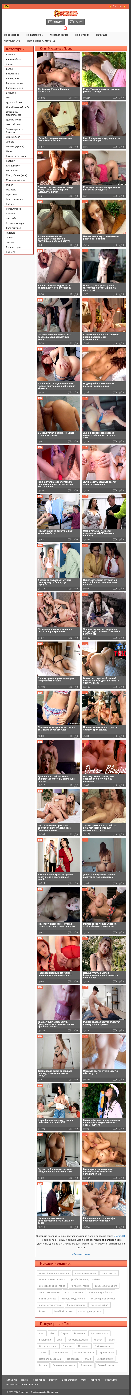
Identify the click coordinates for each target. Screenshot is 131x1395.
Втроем (43, 1365)
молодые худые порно (73, 1298)
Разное (10, 204)
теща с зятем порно (49, 1292)
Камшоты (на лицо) (16, 156)
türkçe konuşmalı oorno (100, 1292)
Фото (84, 1380)
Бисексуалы (12, 78)
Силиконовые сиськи (64, 1365)
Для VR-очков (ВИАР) (17, 107)
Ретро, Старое (13, 209)
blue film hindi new (63, 1311)
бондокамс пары (76, 1305)
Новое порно (11, 34)
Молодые (11, 189)
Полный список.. (106, 1365)
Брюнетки (79, 1333)
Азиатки (10, 54)
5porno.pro (23, 1392)
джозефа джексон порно (52, 1286)
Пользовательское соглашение (21, 1384)
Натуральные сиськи (50, 1359)
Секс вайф (11, 218)
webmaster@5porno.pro (47, 1392)
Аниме (9, 64)
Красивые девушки (77, 1339)
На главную (11, 1380)
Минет (9, 185)
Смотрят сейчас (59, 34)
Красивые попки (99, 1333)
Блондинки (45, 1339)
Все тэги (53, 1380)
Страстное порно (48, 1346)
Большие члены (14, 88)
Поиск (24, 1380)
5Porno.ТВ (119, 1236)
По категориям (34, 34)
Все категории (13, 247)
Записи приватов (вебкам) (15, 130)
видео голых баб (99, 1305)
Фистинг (10, 242)
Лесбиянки (12, 170)
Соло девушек (13, 228)
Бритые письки (105, 1359)
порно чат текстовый (50, 1305)
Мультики (11, 194)
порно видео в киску (85, 1273)
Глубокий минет (103, 1346)
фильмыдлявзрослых (89, 1311)
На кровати (73, 1359)
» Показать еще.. (81, 1254)
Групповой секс (14, 102)
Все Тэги (10, 252)
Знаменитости (13, 137)
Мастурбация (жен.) (16, 175)
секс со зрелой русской (103, 1298)
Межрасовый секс (15, 180)
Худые (42, 1352)
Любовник (86, 1365)
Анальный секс (14, 59)
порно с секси (109, 1273)
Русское (10, 213)
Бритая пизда (107, 1352)
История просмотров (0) (41, 40)
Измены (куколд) (15, 146)
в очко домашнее (74, 1292)
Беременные (12, 73)
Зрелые (10, 141)
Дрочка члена (13, 119)
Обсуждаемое (12, 40)
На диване (83, 1346)
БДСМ (9, 69)
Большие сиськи (14, 83)
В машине (11, 93)
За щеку (97, 1339)
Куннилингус (13, 165)
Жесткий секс (13, 124)
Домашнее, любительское (13, 113)
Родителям (111, 1380)
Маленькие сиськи (84, 1352)
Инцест (10, 151)
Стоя (59, 1339)
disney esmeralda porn (106, 1286)
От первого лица (14, 199)
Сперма (64, 1333)
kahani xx (44, 1311)
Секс (41, 1333)
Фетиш (9, 237)
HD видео (101, 34)
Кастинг (10, 161)
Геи (8, 97)
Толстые (10, 233)
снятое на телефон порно (52, 1279)
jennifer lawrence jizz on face (85, 1279)
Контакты (96, 1380)
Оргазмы (67, 1346)
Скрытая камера (15, 223)
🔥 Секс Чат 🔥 (117, 6)
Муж (52, 1333)
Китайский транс (80, 1286)
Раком (111, 1339)
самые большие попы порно (54, 1273)
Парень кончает (60, 1352)
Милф (88, 1359)
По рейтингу (82, 34)
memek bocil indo (47, 1298)
